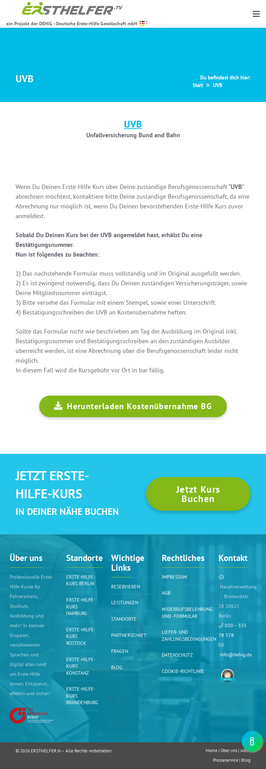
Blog (245, 760)
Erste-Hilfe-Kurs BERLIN (80, 580)
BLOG (117, 667)
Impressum (174, 577)
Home (212, 750)
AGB (166, 593)
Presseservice (225, 760)
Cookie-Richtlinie (183, 671)
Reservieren (125, 587)
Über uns (229, 750)
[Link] (31, 716)
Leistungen (124, 602)
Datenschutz (177, 655)
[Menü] (256, 14)
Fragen (119, 651)
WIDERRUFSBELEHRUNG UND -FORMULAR (187, 612)
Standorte (123, 619)
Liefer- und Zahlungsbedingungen (189, 635)
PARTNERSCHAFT (129, 635)
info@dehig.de (236, 654)
